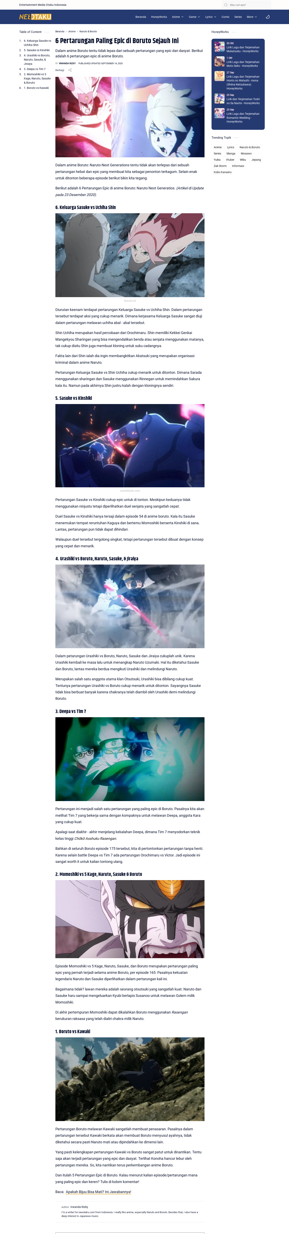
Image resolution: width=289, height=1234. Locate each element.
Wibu (248, 159)
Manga (236, 153)
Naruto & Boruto (255, 147)
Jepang (261, 159)
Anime (223, 147)
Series (222, 153)
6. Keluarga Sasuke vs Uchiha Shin (37, 43)
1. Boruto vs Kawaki (36, 87)
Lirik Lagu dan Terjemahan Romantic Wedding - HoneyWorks (248, 117)
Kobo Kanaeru (228, 172)
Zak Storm (225, 166)
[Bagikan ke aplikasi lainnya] (69, 70)
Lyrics (235, 147)
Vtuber (235, 159)
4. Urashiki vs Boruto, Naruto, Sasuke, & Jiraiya (37, 59)
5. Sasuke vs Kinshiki (37, 50)
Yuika (222, 159)
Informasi (243, 166)
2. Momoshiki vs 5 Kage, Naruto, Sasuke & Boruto (37, 78)
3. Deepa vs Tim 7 (35, 69)
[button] (268, 17)
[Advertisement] (243, 236)
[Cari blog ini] (246, 4)
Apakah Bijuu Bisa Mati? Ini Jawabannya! (98, 1205)
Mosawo (251, 153)
